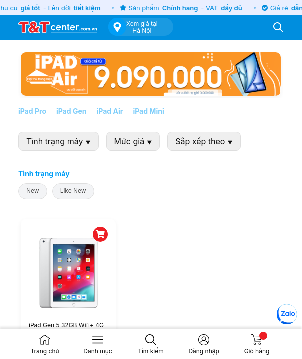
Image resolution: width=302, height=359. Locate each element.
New (33, 190)
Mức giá (133, 141)
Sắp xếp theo (204, 141)
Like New (73, 190)
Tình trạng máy (58, 141)
